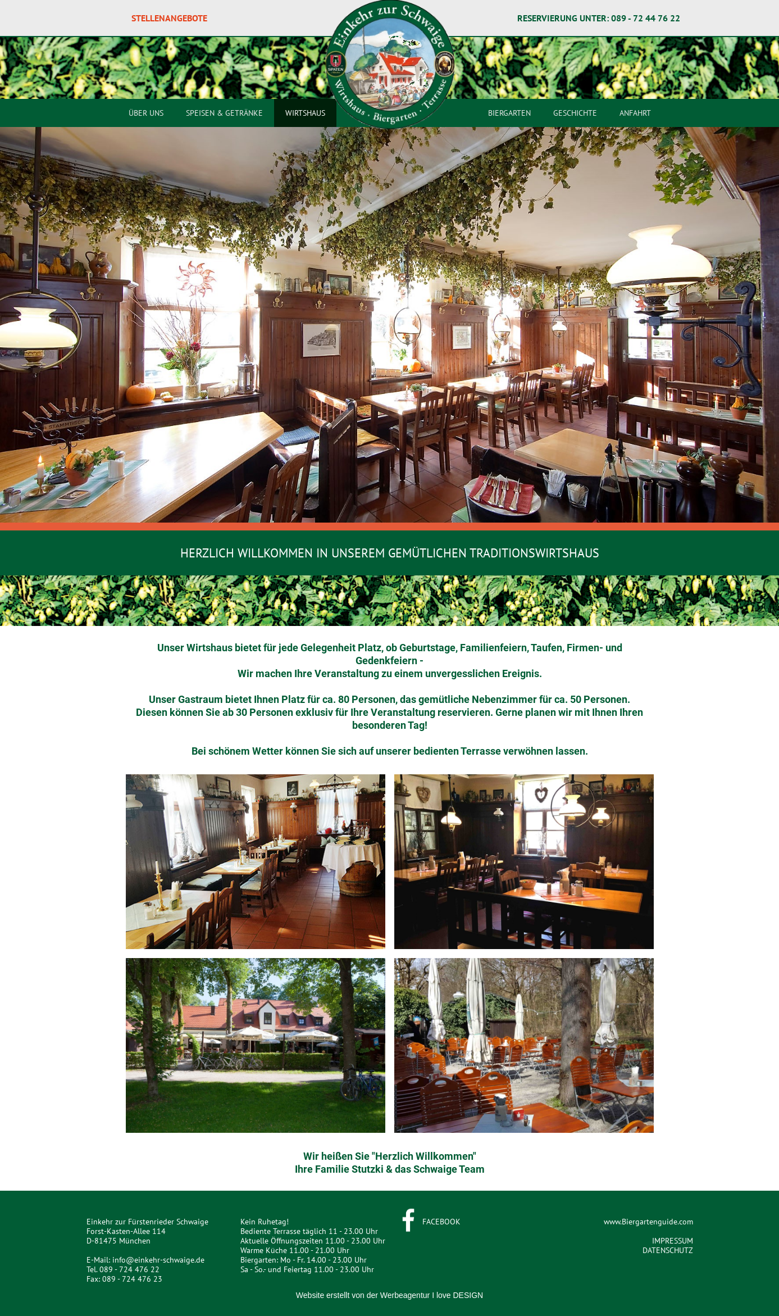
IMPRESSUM (672, 1241)
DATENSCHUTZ (668, 1250)
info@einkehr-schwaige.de (158, 1260)
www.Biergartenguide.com (648, 1222)
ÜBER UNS (146, 113)
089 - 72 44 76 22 (645, 18)
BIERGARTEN (509, 113)
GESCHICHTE (575, 113)
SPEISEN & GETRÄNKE (224, 113)
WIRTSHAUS (305, 113)
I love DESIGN (457, 1295)
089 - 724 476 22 (129, 1269)
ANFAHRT (635, 113)
